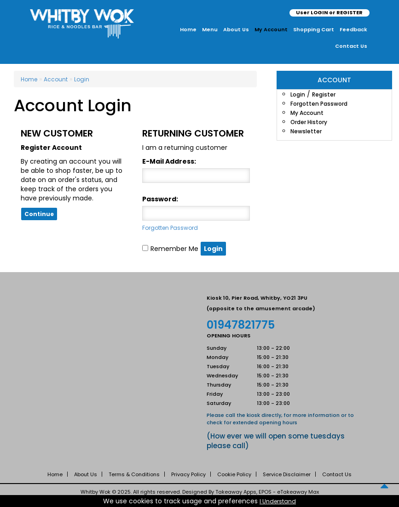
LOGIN (319, 12)
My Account (271, 29)
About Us (236, 29)
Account (56, 79)
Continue (39, 214)
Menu (210, 29)
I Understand (278, 501)
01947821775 (241, 324)
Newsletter (306, 131)
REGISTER (349, 12)
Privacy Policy (188, 474)
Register (323, 94)
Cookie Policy (234, 474)
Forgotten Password (318, 104)
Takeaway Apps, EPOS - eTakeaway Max (267, 492)
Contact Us (351, 46)
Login (297, 94)
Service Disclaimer (287, 474)
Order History (308, 122)
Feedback (353, 29)
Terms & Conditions (134, 474)
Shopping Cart (313, 29)
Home (188, 29)
